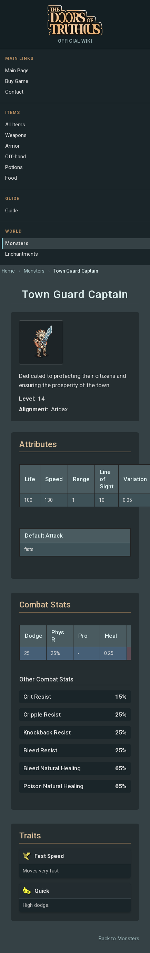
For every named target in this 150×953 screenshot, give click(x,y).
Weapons (16, 135)
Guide (11, 211)
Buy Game (16, 81)
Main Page (17, 70)
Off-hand (15, 156)
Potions (14, 167)
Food (11, 178)
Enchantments (21, 254)
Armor (12, 146)
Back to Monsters (118, 938)
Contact (14, 92)
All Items (15, 124)
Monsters (16, 243)
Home (8, 271)
